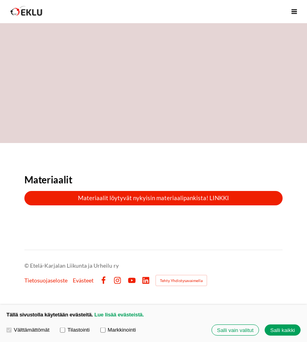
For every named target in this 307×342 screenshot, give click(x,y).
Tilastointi (75, 330)
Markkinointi (118, 330)
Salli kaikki (282, 330)
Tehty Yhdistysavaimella (181, 280)
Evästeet (83, 280)
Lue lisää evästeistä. (119, 315)
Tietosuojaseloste (46, 280)
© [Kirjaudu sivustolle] (27, 265)
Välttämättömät (28, 330)
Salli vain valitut (235, 330)
